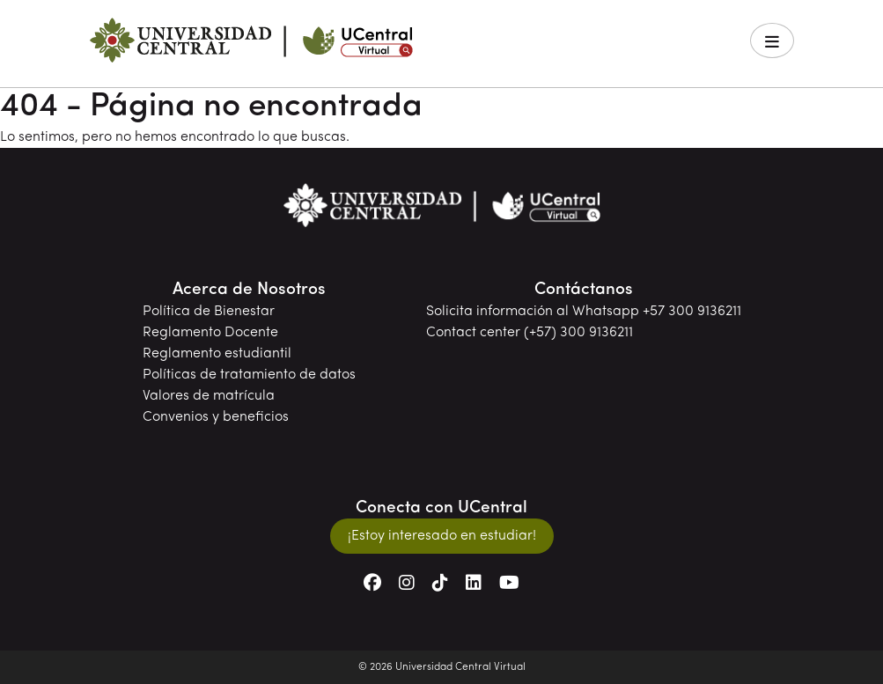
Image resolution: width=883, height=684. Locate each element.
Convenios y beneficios (216, 417)
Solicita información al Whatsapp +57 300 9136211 (583, 312)
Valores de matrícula (209, 396)
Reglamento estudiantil (217, 354)
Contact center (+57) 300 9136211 (529, 333)
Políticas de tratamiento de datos (249, 375)
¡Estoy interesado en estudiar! (442, 536)
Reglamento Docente (210, 333)
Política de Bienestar (209, 312)
